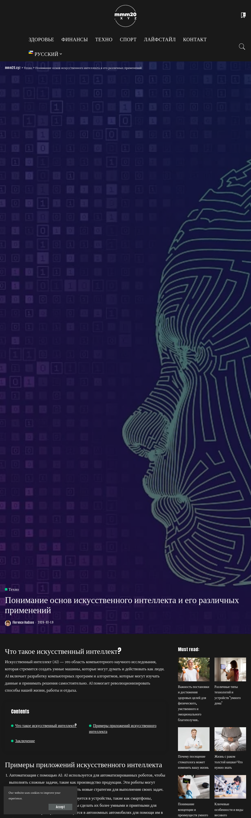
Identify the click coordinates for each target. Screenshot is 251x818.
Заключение (25, 740)
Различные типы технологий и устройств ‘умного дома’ (227, 695)
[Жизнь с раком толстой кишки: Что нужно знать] (230, 739)
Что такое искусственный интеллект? (46, 725)
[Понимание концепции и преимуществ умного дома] (194, 787)
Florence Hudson (23, 622)
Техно (14, 589)
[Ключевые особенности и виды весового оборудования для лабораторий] (230, 787)
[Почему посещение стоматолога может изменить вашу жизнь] (194, 739)
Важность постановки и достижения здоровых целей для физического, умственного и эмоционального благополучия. (193, 703)
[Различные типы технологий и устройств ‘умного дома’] (230, 669)
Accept (60, 807)
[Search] (242, 46)
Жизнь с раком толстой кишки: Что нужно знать (228, 762)
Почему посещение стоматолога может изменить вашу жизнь (193, 762)
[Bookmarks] (243, 16)
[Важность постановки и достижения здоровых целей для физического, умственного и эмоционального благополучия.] (194, 669)
